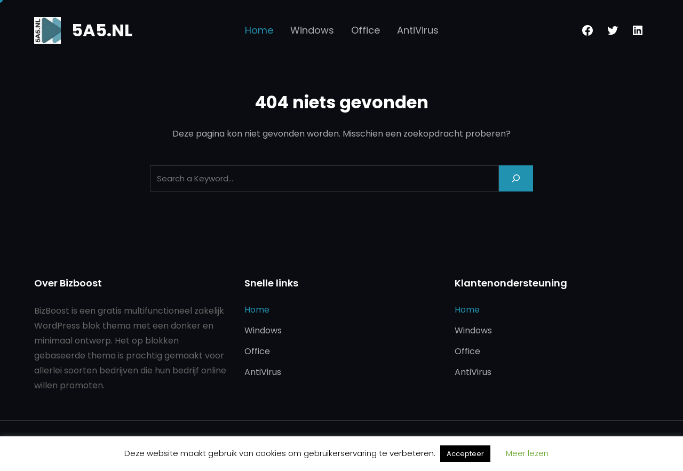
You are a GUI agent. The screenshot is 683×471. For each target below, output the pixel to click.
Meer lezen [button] (527, 453)
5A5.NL (102, 30)
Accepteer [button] (465, 454)
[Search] (516, 178)
